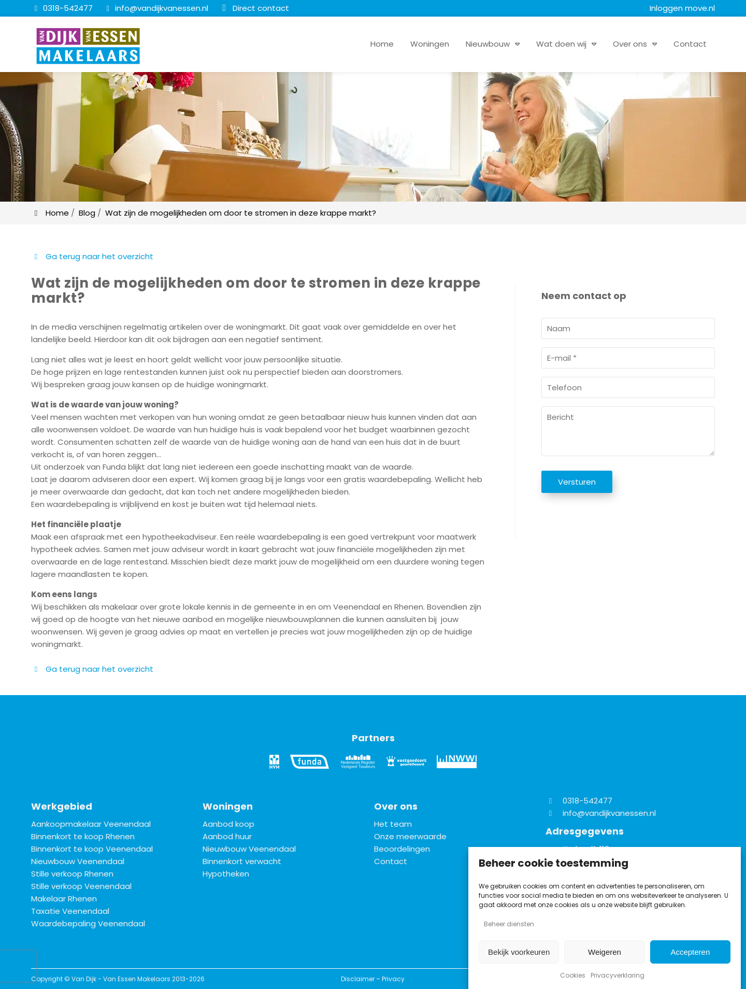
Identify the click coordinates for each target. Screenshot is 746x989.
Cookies (572, 975)
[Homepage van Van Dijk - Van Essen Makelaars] (88, 46)
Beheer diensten (509, 924)
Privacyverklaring (617, 975)
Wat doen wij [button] (561, 43)
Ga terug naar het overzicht (92, 256)
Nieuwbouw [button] (488, 43)
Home (382, 43)
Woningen (429, 43)
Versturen (577, 481)
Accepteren (690, 952)
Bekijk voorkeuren (519, 952)
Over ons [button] (630, 43)
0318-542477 (579, 800)
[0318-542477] (62, 8)
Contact (690, 43)
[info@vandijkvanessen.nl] (155, 8)
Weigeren (604, 952)
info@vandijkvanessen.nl (609, 813)
